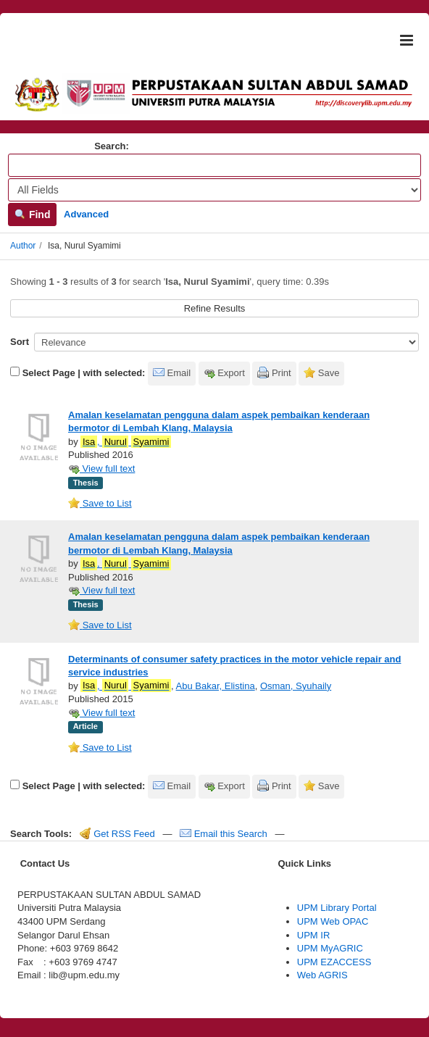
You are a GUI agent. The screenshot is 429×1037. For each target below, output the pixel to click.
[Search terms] (214, 165)
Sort (19, 341)
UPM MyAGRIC (330, 948)
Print (281, 372)
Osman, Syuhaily (295, 685)
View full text (101, 468)
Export (231, 372)
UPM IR (313, 935)
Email (179, 372)
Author (23, 246)
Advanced (86, 214)
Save (329, 372)
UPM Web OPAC (332, 921)
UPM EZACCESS (334, 962)
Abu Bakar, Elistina (215, 685)
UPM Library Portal (337, 907)
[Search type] (214, 189)
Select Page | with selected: (84, 372)
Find (32, 214)
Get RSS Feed (117, 833)
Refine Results (215, 308)
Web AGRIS (322, 975)
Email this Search (225, 833)
